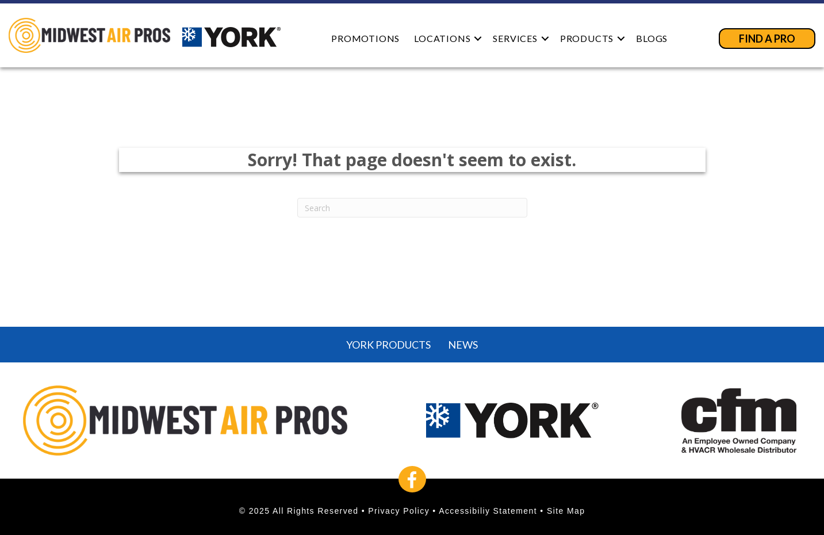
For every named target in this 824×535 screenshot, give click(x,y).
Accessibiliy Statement (488, 510)
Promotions (365, 38)
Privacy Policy (399, 510)
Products (587, 38)
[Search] (412, 207)
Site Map (566, 510)
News (463, 344)
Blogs (652, 38)
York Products (388, 344)
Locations (442, 38)
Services (515, 38)
